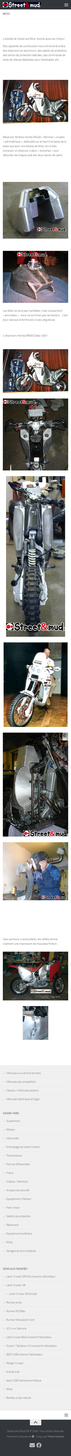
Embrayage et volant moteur (23, 1147)
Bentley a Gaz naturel (18, 1398)
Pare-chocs (13, 1207)
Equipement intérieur (18, 1199)
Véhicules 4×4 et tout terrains (23, 1073)
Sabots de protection (18, 1216)
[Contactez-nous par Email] (32, 1445)
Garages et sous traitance (21, 1251)
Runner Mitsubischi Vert (20, 1320)
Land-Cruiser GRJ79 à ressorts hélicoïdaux (30, 1276)
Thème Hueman (55, 1436)
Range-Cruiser (14, 1363)
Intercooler (12, 1138)
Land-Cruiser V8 (15, 1285)
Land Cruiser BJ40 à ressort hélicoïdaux (28, 1337)
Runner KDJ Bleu (16, 1311)
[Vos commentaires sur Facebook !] (39, 1445)
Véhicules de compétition (21, 1081)
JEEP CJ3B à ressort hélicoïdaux (24, 1354)
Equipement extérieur (19, 1233)
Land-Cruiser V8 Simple (23, 1294)
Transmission (14, 1155)
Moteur (10, 1129)
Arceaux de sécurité (17, 1190)
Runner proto (14, 1302)
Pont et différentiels (18, 1164)
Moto (9, 1242)
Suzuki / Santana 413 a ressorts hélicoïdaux (31, 1346)
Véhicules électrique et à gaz (23, 1099)
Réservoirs (12, 1225)
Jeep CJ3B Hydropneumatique (23, 1380)
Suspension (13, 1121)
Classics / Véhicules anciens (22, 1090)
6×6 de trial (12, 1372)
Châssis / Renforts (17, 1181)
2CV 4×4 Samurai (16, 1328)
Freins (10, 1173)
